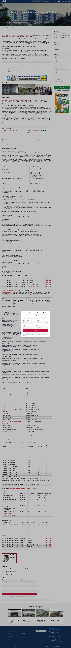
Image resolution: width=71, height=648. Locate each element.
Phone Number (26, 320)
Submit (35, 330)
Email (37, 315)
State (24, 325)
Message (38, 325)
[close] (48, 312)
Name (24, 315)
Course (37, 320)
